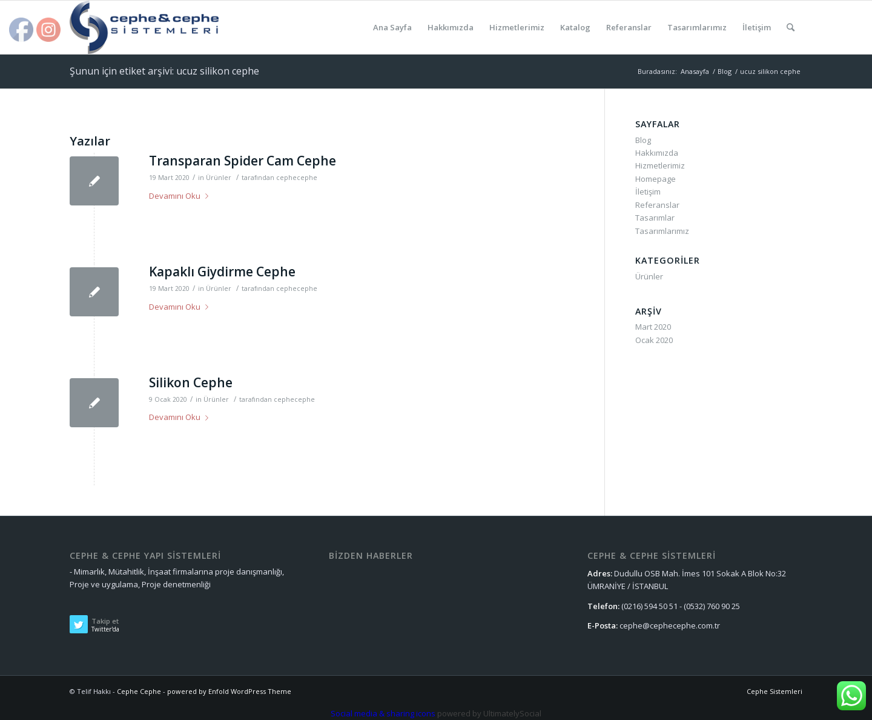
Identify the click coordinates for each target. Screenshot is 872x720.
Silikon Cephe (191, 382)
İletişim (648, 191)
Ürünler (218, 177)
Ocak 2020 (654, 340)
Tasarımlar (655, 217)
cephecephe (296, 177)
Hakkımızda (656, 152)
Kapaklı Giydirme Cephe (222, 271)
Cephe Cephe (139, 691)
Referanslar (657, 204)
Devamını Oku (181, 195)
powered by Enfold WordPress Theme (229, 691)
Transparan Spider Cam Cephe (242, 160)
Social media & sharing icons (384, 713)
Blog (725, 71)
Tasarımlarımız (662, 230)
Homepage (655, 178)
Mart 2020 (653, 326)
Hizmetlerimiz (660, 165)
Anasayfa (695, 71)
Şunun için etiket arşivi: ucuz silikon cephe (164, 71)
